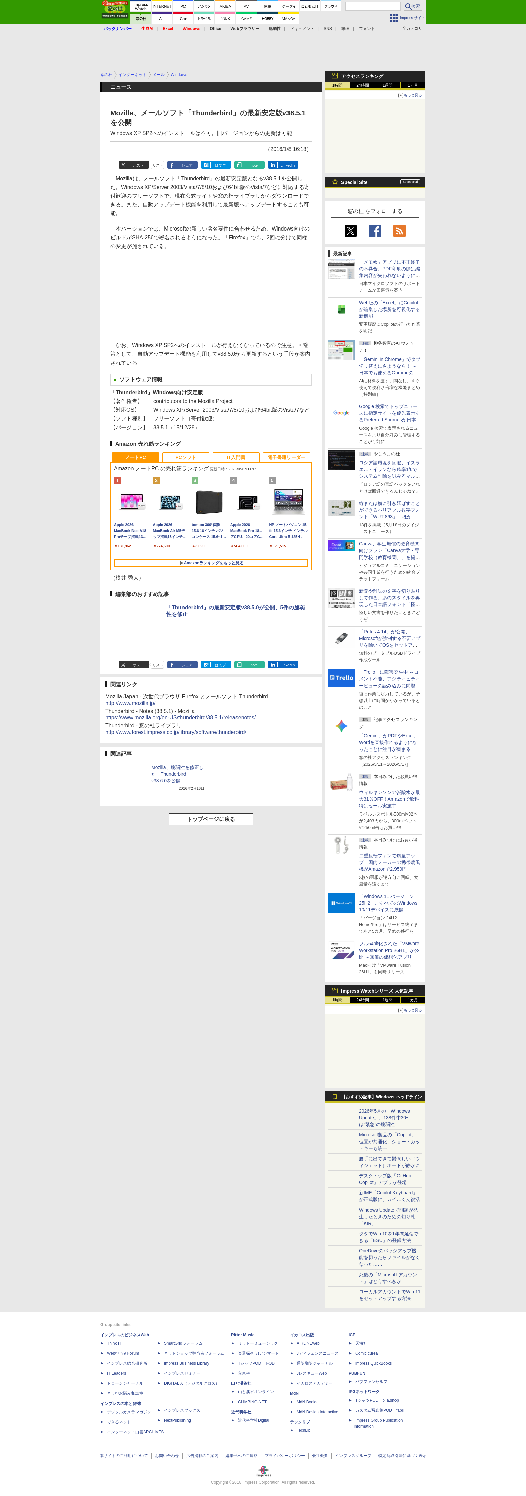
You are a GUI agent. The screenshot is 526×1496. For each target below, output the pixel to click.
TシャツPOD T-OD (256, 1363)
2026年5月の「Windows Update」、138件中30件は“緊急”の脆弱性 (385, 1117)
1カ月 (413, 85)
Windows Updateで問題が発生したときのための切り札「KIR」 (388, 1216)
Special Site (354, 182)
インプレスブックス (182, 1410)
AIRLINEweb (308, 1343)
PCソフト (185, 457)
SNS (328, 28)
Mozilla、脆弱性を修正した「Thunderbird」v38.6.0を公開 (177, 774)
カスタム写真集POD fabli (379, 1410)
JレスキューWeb (312, 1373)
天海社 (361, 1343)
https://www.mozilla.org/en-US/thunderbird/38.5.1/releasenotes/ (180, 717)
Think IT (114, 1343)
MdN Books (307, 1402)
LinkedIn (288, 165)
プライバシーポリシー (285, 1455)
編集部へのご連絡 (241, 1455)
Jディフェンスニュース (318, 1353)
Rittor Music (242, 1334)
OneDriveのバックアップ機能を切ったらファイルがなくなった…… (389, 1257)
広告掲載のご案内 (202, 1455)
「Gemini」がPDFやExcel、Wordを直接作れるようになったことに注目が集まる (388, 742)
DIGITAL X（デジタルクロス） (191, 1383)
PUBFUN (357, 1373)
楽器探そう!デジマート (258, 1353)
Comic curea (366, 1353)
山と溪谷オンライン (256, 1391)
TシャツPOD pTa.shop (377, 1400)
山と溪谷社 (241, 1383)
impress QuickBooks (373, 1363)
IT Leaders (116, 1373)
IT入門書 (236, 457)
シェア (187, 165)
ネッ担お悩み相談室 (125, 1393)
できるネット (119, 1422)
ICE (352, 1334)
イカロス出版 (302, 1334)
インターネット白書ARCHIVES (135, 1432)
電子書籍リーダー (286, 457)
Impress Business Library (186, 1363)
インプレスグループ (353, 1455)
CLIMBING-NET (252, 1402)
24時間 (362, 85)
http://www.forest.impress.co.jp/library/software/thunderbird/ (175, 732)
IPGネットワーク (364, 1391)
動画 (345, 28)
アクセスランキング (362, 76)
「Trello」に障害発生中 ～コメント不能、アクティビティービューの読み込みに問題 (389, 678)
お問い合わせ (167, 1455)
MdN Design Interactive (317, 1412)
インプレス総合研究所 (127, 1363)
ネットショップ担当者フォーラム (194, 1353)
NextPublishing (177, 1420)
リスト (157, 165)
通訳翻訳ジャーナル (315, 1363)
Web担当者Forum (123, 1353)
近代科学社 (241, 1412)
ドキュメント (302, 28)
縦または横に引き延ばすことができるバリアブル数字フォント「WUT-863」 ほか (389, 510)
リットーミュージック (258, 1343)
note (254, 165)
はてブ (220, 165)
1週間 (388, 85)
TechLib (303, 1430)
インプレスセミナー (182, 1373)
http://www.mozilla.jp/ (130, 703)
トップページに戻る (211, 819)
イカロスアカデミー (315, 1383)
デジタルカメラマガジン (129, 1412)
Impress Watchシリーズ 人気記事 (377, 991)
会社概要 (320, 1455)
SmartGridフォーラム (183, 1343)
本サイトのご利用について (124, 1455)
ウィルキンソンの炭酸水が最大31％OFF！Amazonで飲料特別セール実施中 (389, 799)
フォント (367, 28)
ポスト (138, 165)
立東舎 (244, 1373)
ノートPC (135, 457)
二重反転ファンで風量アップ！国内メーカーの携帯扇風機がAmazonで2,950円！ (389, 862)
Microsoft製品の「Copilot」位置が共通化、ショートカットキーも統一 (389, 1141)
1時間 (337, 85)
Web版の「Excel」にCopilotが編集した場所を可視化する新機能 (389, 309)
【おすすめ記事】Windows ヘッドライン (381, 1097)
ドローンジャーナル (125, 1383)
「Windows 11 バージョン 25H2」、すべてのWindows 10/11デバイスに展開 (388, 903)
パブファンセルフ (371, 1381)
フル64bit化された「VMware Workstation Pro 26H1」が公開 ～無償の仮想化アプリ (389, 950)
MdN (294, 1393)
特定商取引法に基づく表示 (402, 1455)
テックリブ (300, 1422)
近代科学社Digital (253, 1420)
